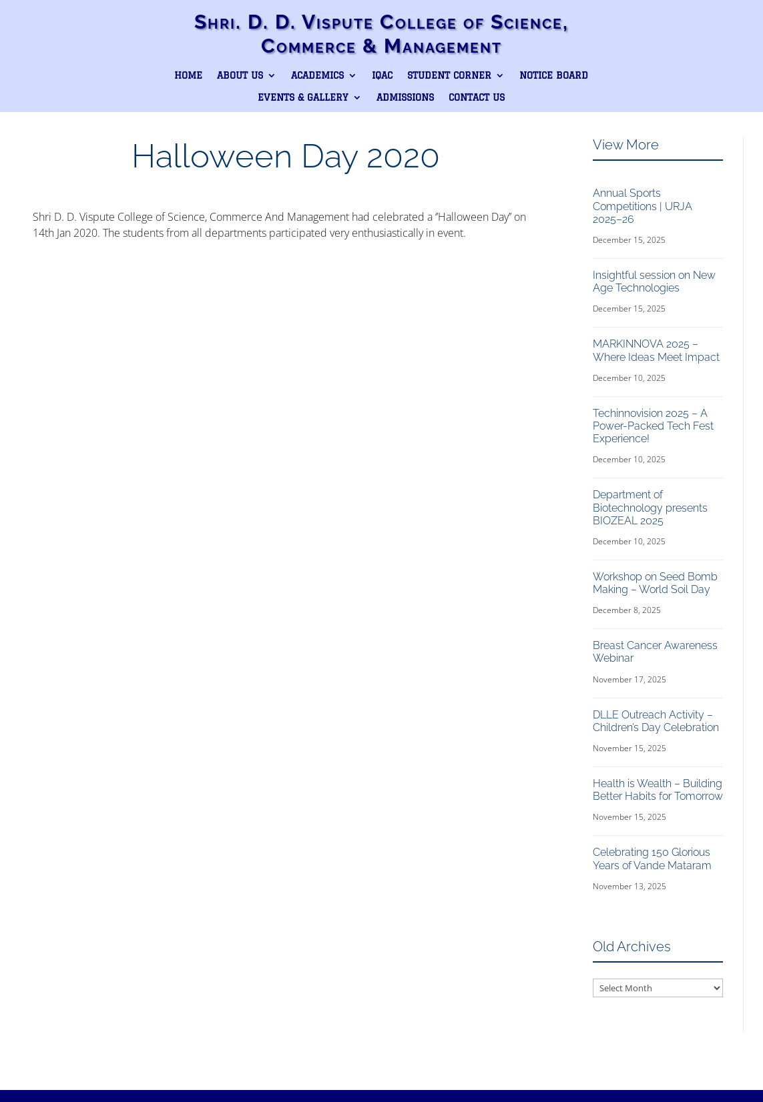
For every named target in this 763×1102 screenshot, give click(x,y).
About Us (240, 75)
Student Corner (449, 75)
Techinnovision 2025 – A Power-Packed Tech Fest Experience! (653, 426)
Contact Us (477, 97)
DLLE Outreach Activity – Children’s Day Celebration (656, 721)
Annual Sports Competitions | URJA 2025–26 (642, 206)
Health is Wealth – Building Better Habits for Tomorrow (658, 789)
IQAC (382, 75)
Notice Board (553, 75)
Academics (317, 75)
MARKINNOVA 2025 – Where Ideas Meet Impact (656, 350)
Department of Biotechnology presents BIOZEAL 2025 (650, 507)
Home (188, 75)
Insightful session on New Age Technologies (654, 281)
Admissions (405, 97)
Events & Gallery (303, 97)
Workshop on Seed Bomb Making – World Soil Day (655, 583)
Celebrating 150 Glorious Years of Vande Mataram (652, 858)
